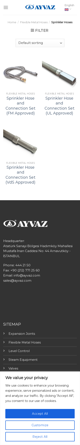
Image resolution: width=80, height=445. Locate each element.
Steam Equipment (23, 360)
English (69, 7)
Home (12, 22)
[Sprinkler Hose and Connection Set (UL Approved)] (59, 73)
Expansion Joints (22, 334)
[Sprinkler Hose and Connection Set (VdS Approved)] (20, 142)
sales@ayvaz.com (17, 281)
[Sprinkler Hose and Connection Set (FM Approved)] (20, 73)
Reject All (39, 437)
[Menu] (5, 7)
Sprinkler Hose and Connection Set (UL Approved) (59, 106)
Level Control (19, 351)
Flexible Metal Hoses (34, 22)
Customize (40, 425)
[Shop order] (40, 43)
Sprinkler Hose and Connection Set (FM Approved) (20, 106)
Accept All (40, 414)
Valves (13, 368)
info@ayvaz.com (27, 275)
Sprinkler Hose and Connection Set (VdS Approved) (20, 175)
